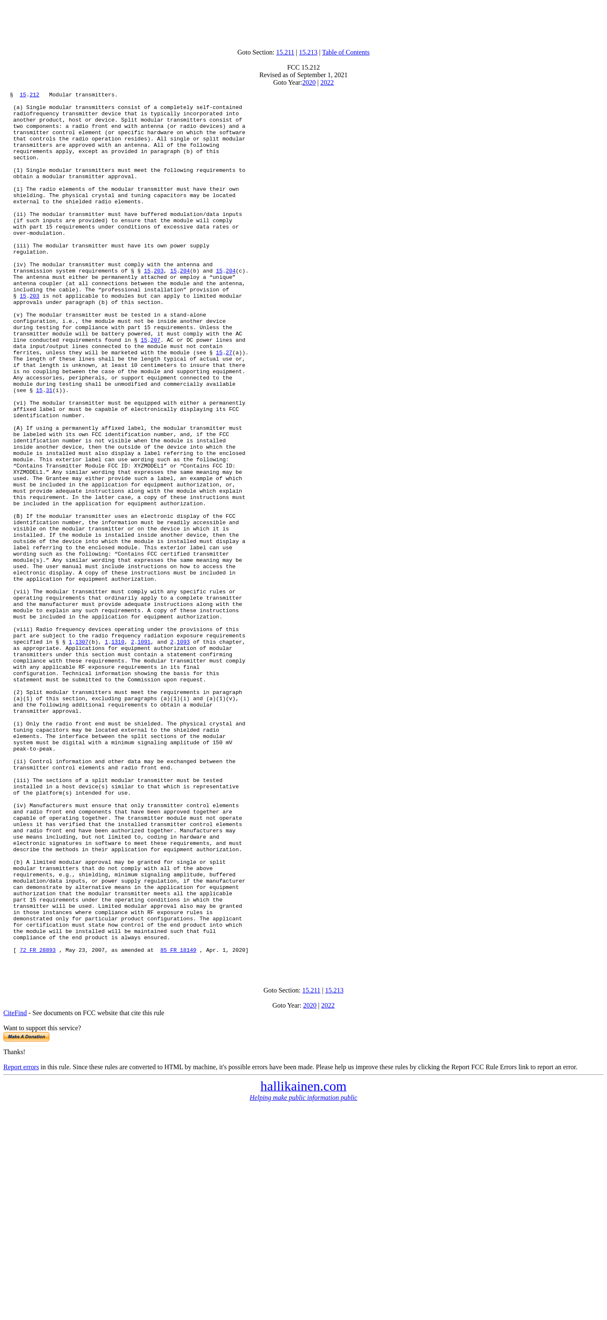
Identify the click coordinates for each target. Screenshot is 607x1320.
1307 (81, 752)
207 (155, 390)
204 (184, 307)
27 (229, 405)
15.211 (285, 52)
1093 (183, 752)
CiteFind (15, 1187)
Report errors (21, 1241)
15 (23, 95)
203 (158, 307)
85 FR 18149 (178, 1122)
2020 (309, 82)
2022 (327, 82)
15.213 (308, 52)
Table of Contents (346, 52)
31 (49, 450)
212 (34, 95)
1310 (117, 752)
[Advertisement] (303, 22)
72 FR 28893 (38, 1122)
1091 (143, 752)
